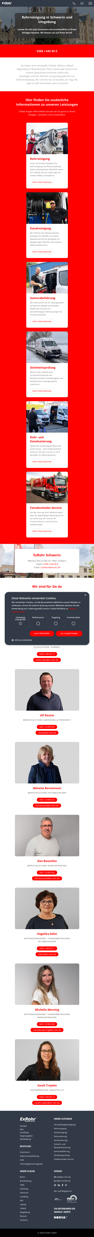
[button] (22, 640)
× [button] (85, 595)
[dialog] (47, 618)
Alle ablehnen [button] (41, 633)
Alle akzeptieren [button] (69, 633)
